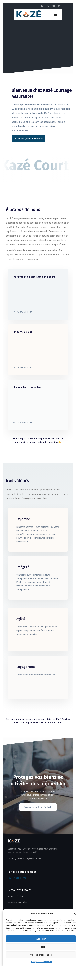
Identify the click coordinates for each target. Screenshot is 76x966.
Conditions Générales (17, 902)
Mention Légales (15, 896)
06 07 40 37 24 (17, 878)
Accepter (41, 939)
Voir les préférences (41, 955)
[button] (74, 913)
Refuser (41, 947)
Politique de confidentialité (41, 962)
